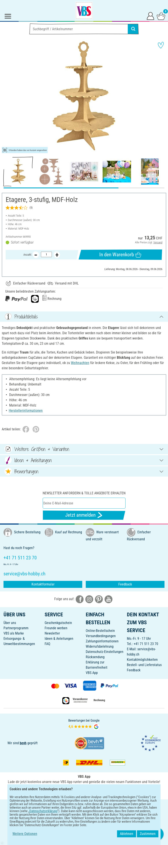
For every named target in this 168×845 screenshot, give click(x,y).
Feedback (125, 584)
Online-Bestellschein (100, 631)
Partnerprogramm (16, 628)
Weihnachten (80, 363)
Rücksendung (95, 657)
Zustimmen (148, 834)
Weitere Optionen (24, 834)
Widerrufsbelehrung (100, 646)
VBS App (92, 673)
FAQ (47, 644)
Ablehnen (126, 834)
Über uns (10, 623)
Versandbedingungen (101, 636)
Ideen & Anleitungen (59, 638)
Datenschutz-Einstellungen (104, 652)
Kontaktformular (43, 584)
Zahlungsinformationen (102, 641)
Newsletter (52, 633)
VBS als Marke (14, 633)
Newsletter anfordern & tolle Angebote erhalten (84, 493)
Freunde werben (56, 628)
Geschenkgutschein (58, 623)
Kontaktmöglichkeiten (142, 660)
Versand (157, 242)
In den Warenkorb (120, 255)
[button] (6, 96)
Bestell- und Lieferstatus (144, 665)
